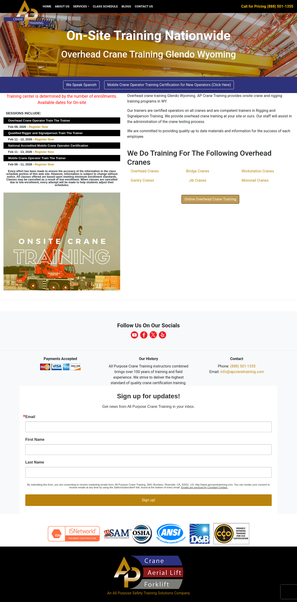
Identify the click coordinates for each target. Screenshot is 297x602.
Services (80, 6)
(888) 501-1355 (242, 366)
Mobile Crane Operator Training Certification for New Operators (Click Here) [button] (169, 85)
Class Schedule (105, 6)
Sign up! (148, 500)
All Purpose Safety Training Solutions (143, 593)
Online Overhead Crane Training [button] (210, 199)
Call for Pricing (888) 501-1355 (267, 6)
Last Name (34, 462)
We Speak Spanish (81, 85)
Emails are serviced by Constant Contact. (204, 487)
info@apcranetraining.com (242, 372)
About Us (62, 6)
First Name (35, 439)
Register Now (38, 127)
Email (30, 417)
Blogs (126, 6)
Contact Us (144, 6)
